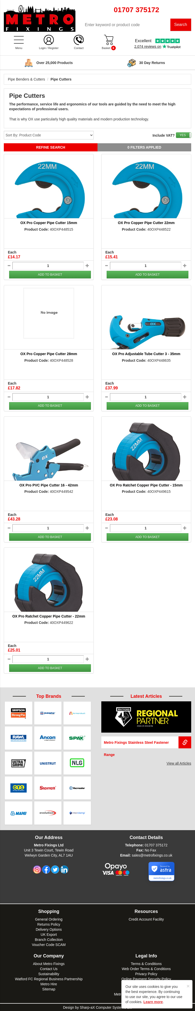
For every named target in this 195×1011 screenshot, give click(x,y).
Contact (79, 48)
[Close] (188, 986)
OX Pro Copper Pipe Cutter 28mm (48, 354)
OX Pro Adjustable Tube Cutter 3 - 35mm (146, 354)
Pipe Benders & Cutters (26, 79)
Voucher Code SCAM (49, 944)
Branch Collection (49, 939)
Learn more (153, 1002)
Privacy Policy (146, 974)
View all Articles (179, 764)
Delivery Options (49, 929)
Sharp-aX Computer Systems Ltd (106, 1007)
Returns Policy (48, 924)
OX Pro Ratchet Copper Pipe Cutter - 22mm (48, 616)
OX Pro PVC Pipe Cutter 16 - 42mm (48, 485)
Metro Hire (48, 984)
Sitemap (48, 989)
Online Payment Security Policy (146, 979)
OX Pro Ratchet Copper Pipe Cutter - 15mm (146, 485)
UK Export (49, 934)
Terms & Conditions (146, 963)
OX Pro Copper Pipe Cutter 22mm (146, 223)
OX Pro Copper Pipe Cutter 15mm (48, 223)
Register (53, 48)
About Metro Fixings (49, 963)
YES (183, 135)
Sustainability (48, 974)
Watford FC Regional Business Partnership (49, 979)
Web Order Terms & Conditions (146, 969)
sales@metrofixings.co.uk (152, 855)
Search (180, 25)
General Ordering (48, 919)
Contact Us (48, 969)
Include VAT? (164, 136)
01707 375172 (156, 845)
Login (42, 48)
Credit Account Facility (146, 919)
